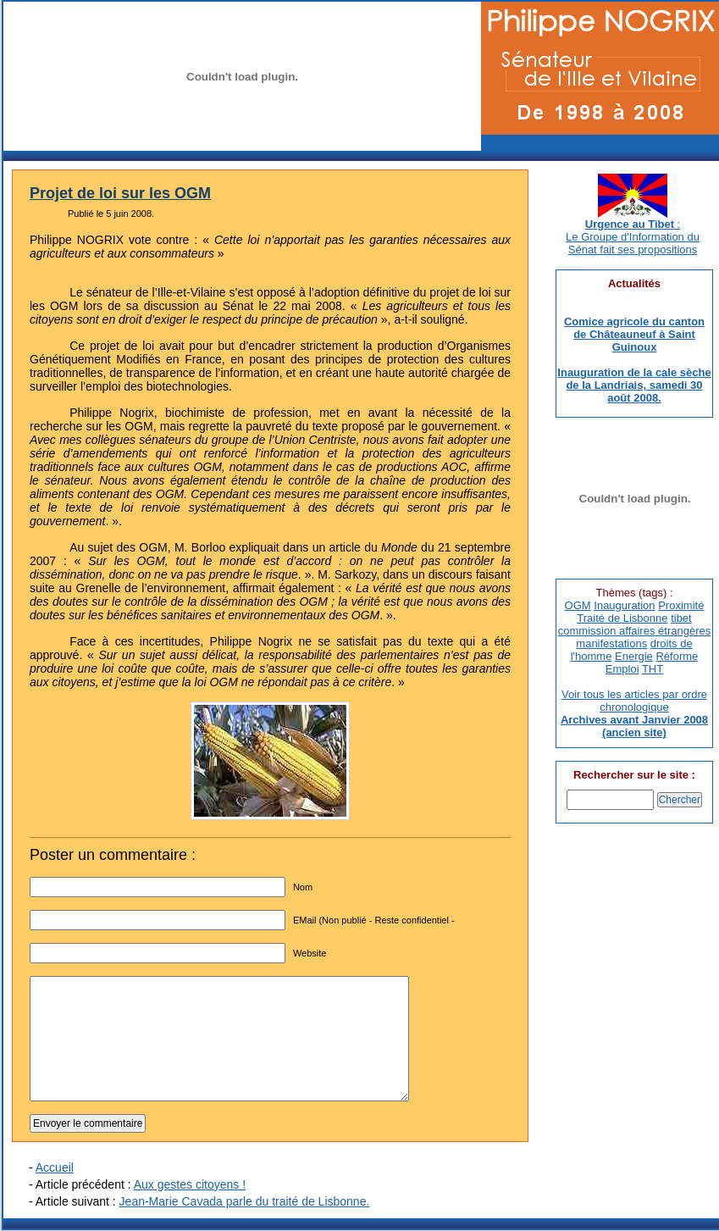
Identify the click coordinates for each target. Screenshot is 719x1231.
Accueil (55, 1167)
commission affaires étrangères (634, 630)
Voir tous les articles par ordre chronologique (634, 700)
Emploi (622, 669)
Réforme (676, 656)
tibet (681, 618)
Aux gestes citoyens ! (190, 1184)
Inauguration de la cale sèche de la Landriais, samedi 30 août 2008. (634, 385)
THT (652, 669)
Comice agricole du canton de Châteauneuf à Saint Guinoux (634, 334)
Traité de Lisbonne (622, 618)
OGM (578, 605)
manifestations (611, 643)
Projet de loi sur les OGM (120, 193)
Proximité (681, 605)
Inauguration (624, 605)
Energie (634, 656)
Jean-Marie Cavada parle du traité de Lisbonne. (244, 1201)
